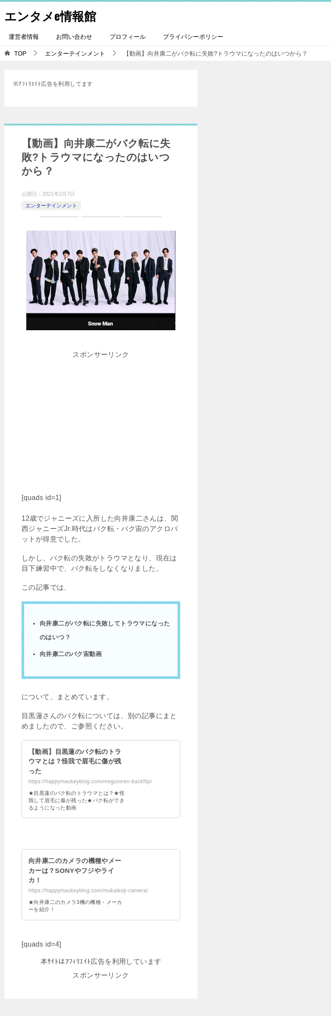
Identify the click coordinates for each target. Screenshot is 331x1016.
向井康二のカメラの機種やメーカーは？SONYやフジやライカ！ (74, 870)
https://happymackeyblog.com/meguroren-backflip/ (90, 781)
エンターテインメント (51, 206)
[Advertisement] (101, 422)
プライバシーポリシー (193, 36)
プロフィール (127, 36)
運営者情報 (24, 36)
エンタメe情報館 (53, 15)
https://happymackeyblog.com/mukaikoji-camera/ (88, 891)
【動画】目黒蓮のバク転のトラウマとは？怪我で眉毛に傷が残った (74, 761)
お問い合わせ (74, 36)
